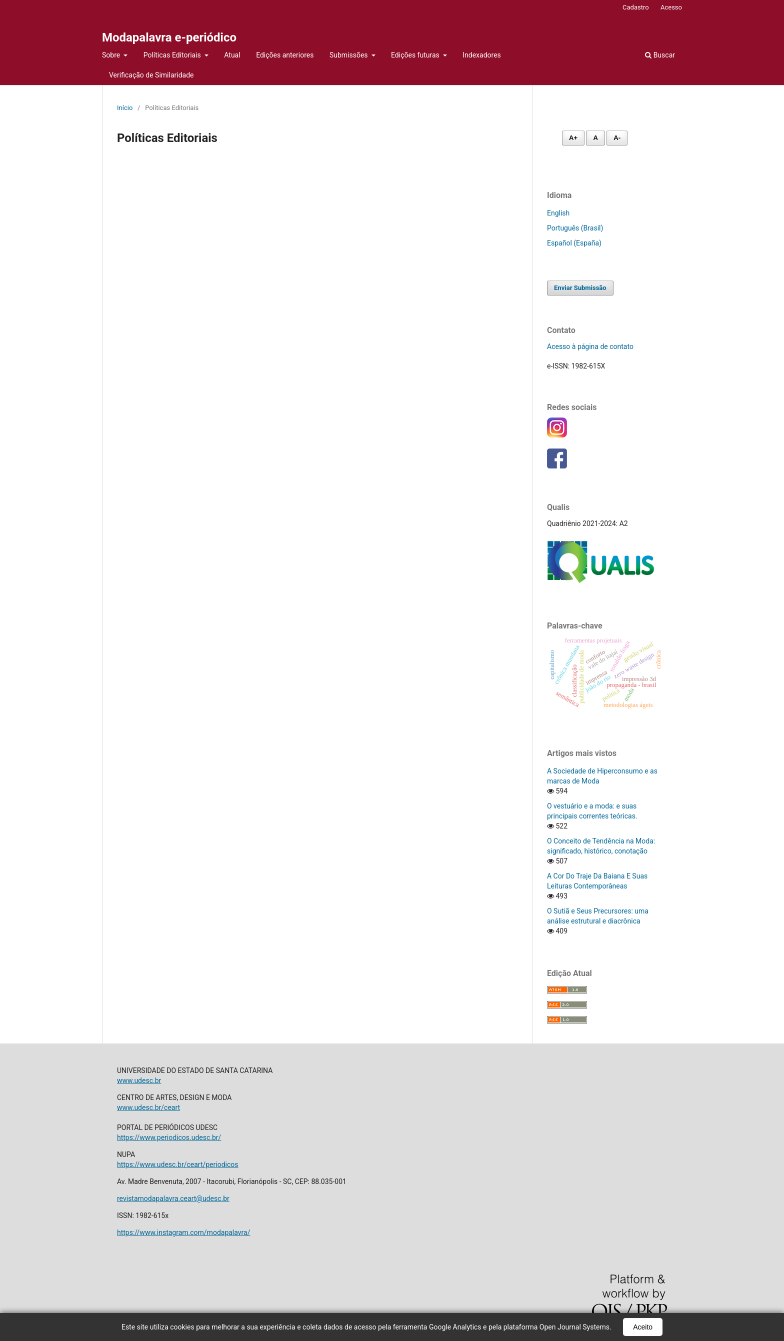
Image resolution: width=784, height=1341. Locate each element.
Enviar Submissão (580, 288)
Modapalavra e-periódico (169, 37)
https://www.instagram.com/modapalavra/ (183, 1232)
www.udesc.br (139, 1080)
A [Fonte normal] (595, 138)
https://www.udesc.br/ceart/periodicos (177, 1164)
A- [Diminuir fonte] (617, 138)
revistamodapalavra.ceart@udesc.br (173, 1198)
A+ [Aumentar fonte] (573, 138)
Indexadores (481, 55)
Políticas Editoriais (173, 55)
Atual (232, 55)
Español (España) (574, 243)
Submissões (350, 55)
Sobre (112, 55)
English (558, 213)
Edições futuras (416, 55)
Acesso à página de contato (590, 346)
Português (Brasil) (575, 228)
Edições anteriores (285, 55)
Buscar (660, 55)
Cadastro (635, 7)
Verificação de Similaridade (151, 75)
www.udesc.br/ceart (148, 1108)
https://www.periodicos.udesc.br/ (169, 1138)
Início (124, 108)
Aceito (642, 1327)
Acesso (671, 7)
